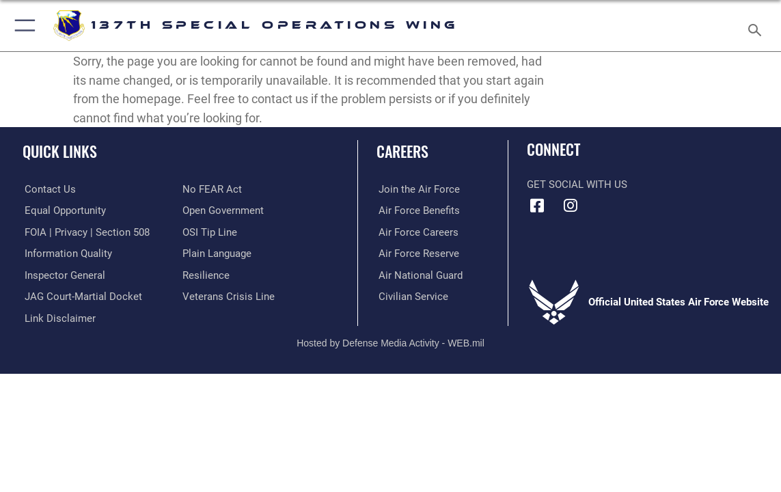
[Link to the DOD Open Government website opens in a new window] (223, 210)
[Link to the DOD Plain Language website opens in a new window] (216, 253)
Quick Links (60, 151)
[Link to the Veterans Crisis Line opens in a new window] (228, 296)
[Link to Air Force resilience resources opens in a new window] (206, 275)
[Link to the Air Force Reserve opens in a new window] (416, 253)
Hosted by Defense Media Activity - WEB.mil (390, 341)
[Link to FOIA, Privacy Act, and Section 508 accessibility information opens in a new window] (85, 232)
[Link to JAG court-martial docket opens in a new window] (81, 296)
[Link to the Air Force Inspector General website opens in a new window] (63, 275)
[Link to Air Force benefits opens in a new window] (417, 210)
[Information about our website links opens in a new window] (58, 317)
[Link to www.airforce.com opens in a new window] (417, 189)
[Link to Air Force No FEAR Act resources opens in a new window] (212, 189)
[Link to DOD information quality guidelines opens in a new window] (66, 253)
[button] (22, 25)
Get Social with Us (577, 184)
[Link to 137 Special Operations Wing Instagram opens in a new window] (570, 205)
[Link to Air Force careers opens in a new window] (416, 232)
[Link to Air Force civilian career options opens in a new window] (411, 296)
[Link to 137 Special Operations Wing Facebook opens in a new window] (537, 205)
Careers (402, 151)
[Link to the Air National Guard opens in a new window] (418, 275)
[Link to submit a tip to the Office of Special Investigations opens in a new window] (209, 232)
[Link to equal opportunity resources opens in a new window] (63, 210)
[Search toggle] (756, 26)
